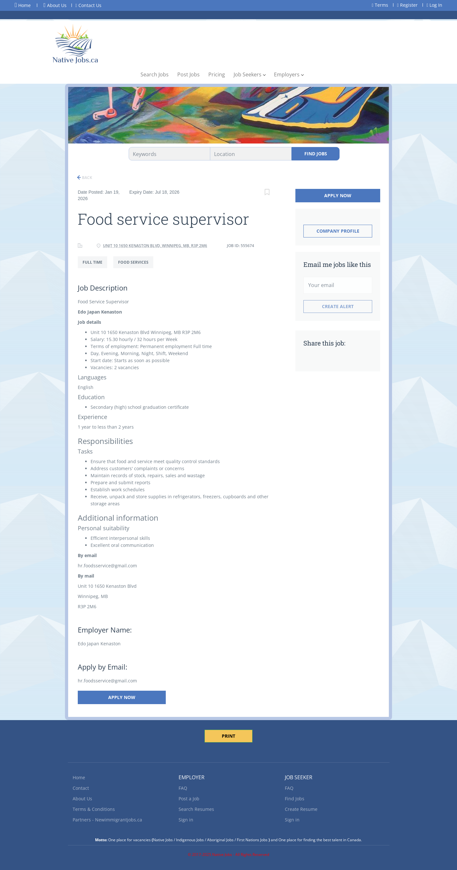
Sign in (186, 820)
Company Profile (338, 231)
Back (86, 177)
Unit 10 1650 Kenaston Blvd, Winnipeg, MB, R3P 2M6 (155, 245)
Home (23, 5)
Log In (434, 5)
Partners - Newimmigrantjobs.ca (107, 820)
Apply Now (120, 697)
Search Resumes (196, 809)
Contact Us (88, 5)
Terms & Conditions (94, 809)
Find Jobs (315, 154)
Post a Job (189, 799)
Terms (380, 5)
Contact (81, 788)
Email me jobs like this (337, 264)
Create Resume (301, 809)
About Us (55, 5)
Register (407, 5)
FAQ (183, 788)
